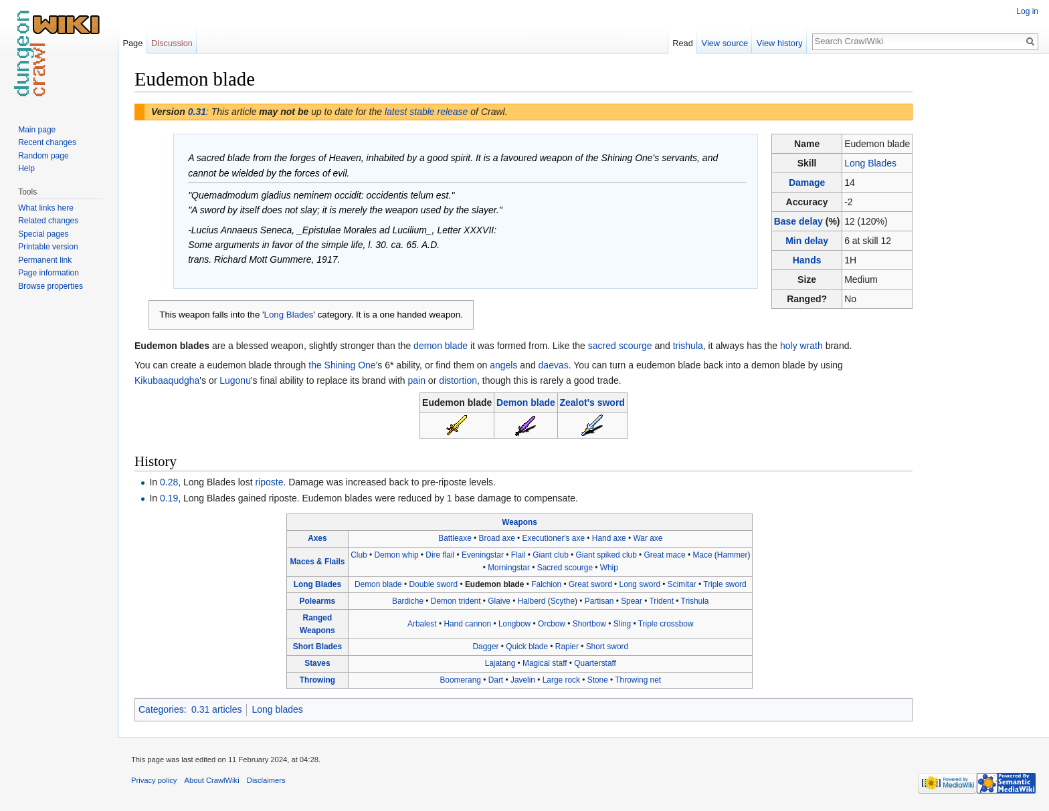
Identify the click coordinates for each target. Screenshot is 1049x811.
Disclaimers (266, 780)
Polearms (318, 601)
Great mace (665, 555)
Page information (48, 272)
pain (416, 380)
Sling (622, 623)
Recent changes (47, 142)
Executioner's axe (553, 538)
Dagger (485, 646)
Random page (43, 155)
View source (725, 43)
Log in (1027, 11)
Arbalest (422, 623)
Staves (317, 663)
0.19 (169, 498)
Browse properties (50, 286)
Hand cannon (467, 623)
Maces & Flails (317, 561)
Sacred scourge (565, 567)
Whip (609, 567)
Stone (597, 680)
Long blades (277, 709)
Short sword (607, 646)
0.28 (169, 482)
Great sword (590, 584)
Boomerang (460, 680)
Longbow (514, 623)
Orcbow (551, 623)
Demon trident (456, 601)
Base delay (798, 221)
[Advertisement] (979, 267)
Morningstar (509, 567)
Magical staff (544, 663)
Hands (807, 260)
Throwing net (638, 680)
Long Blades (870, 163)
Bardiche (407, 601)
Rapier (567, 646)
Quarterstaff (595, 663)
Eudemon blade (494, 584)
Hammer (732, 555)
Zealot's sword (591, 402)
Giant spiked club (606, 555)
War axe (648, 538)
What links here (46, 208)
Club (359, 555)
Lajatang (500, 663)
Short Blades (317, 646)
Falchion (546, 584)
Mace (702, 555)
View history (780, 43)
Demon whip (396, 555)
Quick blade (527, 646)
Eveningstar (483, 555)
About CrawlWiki (212, 780)
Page (132, 43)
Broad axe (497, 538)
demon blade (440, 345)
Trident (661, 601)
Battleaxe (455, 538)
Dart (495, 680)
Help (26, 168)
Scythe (563, 601)
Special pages (43, 234)
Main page (37, 129)
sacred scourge (620, 345)
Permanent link (45, 260)
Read (682, 43)
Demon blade (525, 402)
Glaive (499, 601)
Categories (161, 709)
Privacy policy (154, 780)
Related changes (48, 220)
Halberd (532, 601)
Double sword (433, 584)
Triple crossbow (666, 623)
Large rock (561, 680)
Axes (317, 538)
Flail (518, 555)
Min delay (806, 240)
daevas (554, 365)
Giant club (551, 555)
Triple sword (724, 584)
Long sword (639, 584)
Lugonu (235, 380)
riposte (269, 482)
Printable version (48, 246)
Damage (807, 182)
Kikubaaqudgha (166, 380)
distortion (458, 380)
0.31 (197, 111)
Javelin (522, 680)
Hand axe (609, 538)
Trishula (695, 601)
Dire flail (439, 555)
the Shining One (341, 365)
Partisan (599, 601)
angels (503, 365)
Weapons (519, 522)
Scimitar (682, 584)
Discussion (172, 43)
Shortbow (589, 623)
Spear (631, 601)
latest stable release (426, 111)
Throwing (318, 680)
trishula (688, 345)
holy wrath (801, 345)
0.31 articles (216, 709)
